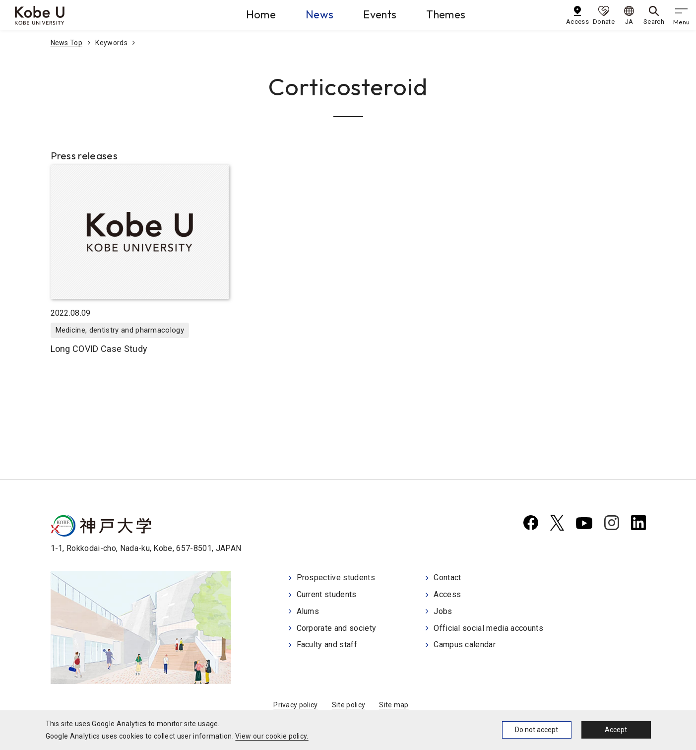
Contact (447, 577)
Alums (308, 611)
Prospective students (336, 577)
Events (379, 14)
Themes (445, 14)
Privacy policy (295, 705)
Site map (394, 705)
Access (447, 594)
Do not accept (536, 730)
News (319, 14)
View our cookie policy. (271, 736)
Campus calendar (465, 644)
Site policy (349, 705)
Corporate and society (337, 628)
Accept (616, 730)
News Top (67, 43)
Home (261, 14)
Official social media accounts (488, 628)
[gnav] (681, 15)
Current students (327, 594)
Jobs (443, 611)
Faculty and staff (327, 644)
